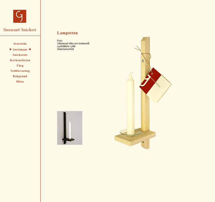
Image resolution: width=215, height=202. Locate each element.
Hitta (20, 81)
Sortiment (20, 49)
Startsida (20, 43)
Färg (20, 65)
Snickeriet (20, 54)
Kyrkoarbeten (20, 60)
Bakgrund (20, 76)
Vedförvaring (20, 70)
